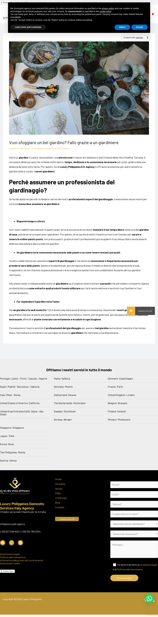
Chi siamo (60, 483)
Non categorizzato (43, 148)
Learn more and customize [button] (28, 27)
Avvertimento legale (11, 553)
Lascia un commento (20, 148)
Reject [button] (122, 27)
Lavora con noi (143, 311)
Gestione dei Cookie (10, 563)
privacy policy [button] (108, 8)
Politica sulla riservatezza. (138, 571)
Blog (57, 502)
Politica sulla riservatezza (14, 557)
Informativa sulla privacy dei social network (23, 560)
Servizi (58, 488)
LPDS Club (60, 497)
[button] (149, 598)
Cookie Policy (8, 571)
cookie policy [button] (105, 11)
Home (58, 479)
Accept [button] (139, 27)
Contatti (59, 507)
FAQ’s (58, 493)
